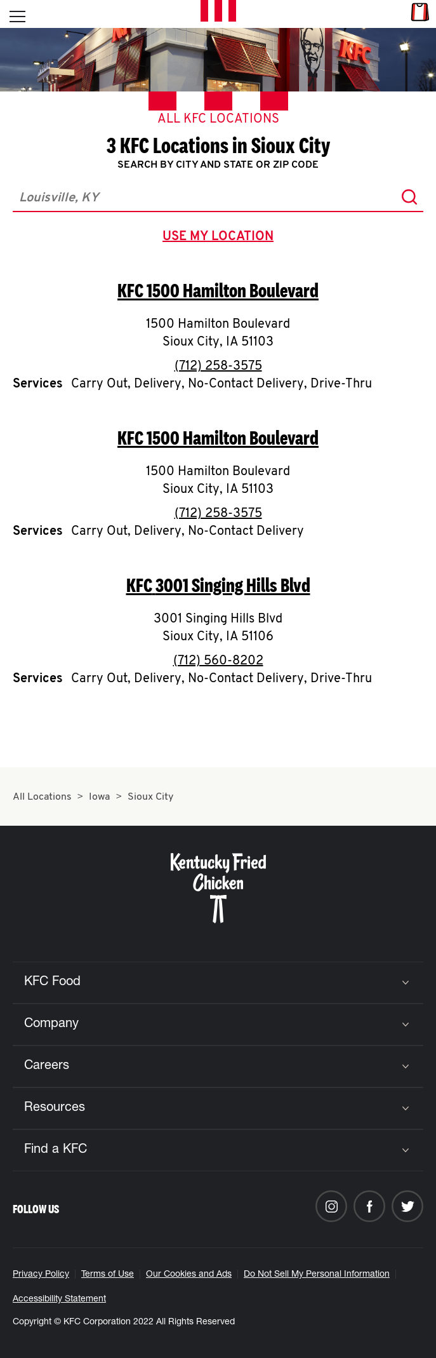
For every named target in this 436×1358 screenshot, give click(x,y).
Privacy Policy (41, 1274)
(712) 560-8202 (218, 661)
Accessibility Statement (59, 1299)
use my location (220, 238)
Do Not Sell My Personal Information (317, 1274)
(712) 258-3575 (218, 366)
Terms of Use (107, 1274)
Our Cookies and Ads (189, 1274)
